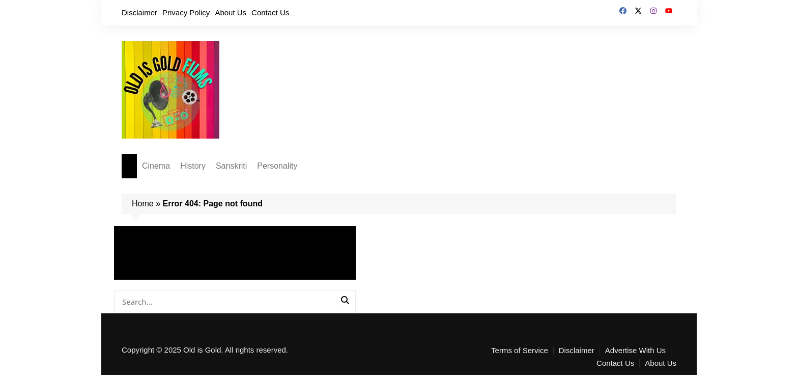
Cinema (156, 166)
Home (143, 203)
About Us (230, 12)
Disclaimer (139, 12)
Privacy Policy (186, 12)
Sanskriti (231, 166)
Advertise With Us (635, 350)
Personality (277, 166)
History (193, 166)
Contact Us (270, 12)
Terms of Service (519, 350)
